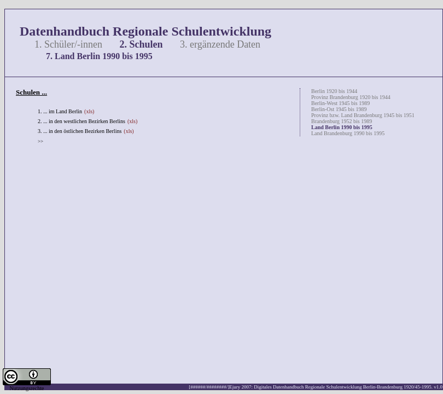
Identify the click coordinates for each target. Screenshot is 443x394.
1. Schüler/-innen (68, 44)
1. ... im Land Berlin (60, 111)
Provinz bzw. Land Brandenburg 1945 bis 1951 (363, 115)
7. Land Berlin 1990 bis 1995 (99, 56)
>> (40, 141)
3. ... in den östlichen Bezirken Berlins (79, 131)
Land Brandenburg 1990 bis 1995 (347, 133)
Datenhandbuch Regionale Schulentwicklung (145, 31)
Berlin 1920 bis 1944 (334, 91)
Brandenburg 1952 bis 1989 (341, 121)
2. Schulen (140, 44)
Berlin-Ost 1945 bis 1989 (338, 109)
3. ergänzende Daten (220, 44)
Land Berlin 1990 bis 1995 (341, 127)
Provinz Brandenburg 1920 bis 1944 (350, 97)
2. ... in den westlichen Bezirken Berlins (81, 121)
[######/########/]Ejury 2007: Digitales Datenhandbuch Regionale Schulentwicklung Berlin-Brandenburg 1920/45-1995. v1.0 (315, 387)
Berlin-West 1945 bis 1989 (340, 103)
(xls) (89, 111)
